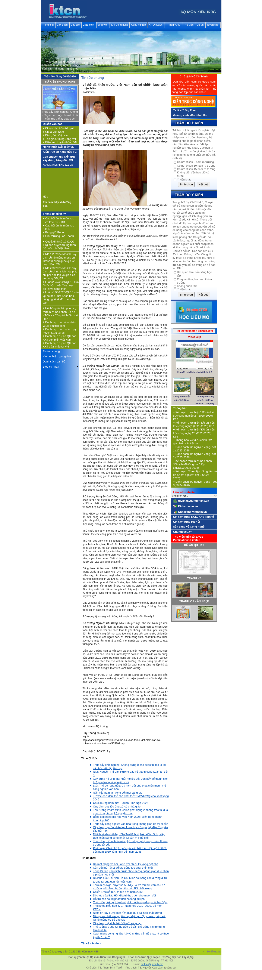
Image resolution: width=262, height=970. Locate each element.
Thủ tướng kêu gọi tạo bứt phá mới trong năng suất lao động (130, 902)
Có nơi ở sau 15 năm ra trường (196, 169)
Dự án (199, 24)
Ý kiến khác (184, 179)
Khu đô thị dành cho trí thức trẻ (194, 372)
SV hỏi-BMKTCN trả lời (58, 165)
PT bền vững (172, 24)
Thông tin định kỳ (54, 213)
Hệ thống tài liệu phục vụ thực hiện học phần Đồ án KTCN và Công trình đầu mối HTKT (61, 313)
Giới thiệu (62, 24)
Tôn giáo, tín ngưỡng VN (59, 138)
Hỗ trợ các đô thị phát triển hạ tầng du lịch (119, 899)
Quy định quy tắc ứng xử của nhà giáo (117, 806)
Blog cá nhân (51, 366)
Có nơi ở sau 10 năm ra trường (196, 165)
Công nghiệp (138, 24)
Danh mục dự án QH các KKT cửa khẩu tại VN (59, 345)
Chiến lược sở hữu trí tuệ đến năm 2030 (118, 891)
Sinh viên (103, 24)
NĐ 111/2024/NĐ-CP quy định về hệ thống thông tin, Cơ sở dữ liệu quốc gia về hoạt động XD (59, 259)
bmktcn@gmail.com (152, 964)
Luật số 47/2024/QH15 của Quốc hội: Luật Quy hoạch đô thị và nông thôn (61, 285)
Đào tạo (75, 24)
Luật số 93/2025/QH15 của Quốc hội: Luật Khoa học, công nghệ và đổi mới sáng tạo (61, 297)
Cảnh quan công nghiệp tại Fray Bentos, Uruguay (205, 400)
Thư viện (188, 24)
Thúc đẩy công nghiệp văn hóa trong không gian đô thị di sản (130, 823)
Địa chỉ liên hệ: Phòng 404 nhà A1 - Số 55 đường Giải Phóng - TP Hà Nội (131, 960)
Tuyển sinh (213, 24)
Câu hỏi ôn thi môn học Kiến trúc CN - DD (58, 220)
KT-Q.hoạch (155, 24)
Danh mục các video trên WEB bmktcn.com (59, 324)
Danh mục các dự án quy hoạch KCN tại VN (60, 331)
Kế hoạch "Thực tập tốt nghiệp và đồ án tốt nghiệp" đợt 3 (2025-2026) (195, 475)
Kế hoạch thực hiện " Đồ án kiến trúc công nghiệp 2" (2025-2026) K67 (194, 416)
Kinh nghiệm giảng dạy (57, 356)
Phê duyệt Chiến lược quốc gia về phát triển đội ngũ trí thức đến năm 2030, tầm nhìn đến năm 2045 (130, 850)
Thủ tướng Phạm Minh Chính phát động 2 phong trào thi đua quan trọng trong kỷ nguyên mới (130, 811)
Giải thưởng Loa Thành (58, 236)
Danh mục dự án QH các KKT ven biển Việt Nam (59, 337)
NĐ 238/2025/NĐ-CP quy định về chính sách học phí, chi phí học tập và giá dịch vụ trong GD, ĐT (60, 273)
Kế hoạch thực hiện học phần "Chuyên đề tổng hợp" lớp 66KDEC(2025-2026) (192, 464)
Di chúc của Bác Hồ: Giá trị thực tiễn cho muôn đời (124, 895)
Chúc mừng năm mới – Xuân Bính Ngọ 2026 (120, 802)
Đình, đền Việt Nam (56, 135)
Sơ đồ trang (213, 951)
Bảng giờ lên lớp (54, 232)
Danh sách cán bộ (54, 361)
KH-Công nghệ (119, 24)
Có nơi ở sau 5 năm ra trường (195, 162)
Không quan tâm (187, 286)
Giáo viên (88, 24)
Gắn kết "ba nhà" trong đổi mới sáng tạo (117, 792)
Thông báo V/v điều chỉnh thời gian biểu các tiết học (192, 441)
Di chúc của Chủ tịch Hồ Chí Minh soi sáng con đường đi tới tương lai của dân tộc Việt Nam (130, 879)
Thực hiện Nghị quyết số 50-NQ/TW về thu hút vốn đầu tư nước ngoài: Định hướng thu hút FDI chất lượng (129, 886)
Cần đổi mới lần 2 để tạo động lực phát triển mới (123, 867)
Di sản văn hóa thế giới (58, 128)
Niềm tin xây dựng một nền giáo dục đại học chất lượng (127, 912)
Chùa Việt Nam (53, 131)
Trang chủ (48, 24)
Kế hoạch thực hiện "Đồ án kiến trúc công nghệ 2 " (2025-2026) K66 (194, 433)
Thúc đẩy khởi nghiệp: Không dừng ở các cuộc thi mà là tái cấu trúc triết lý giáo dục (60, 115)
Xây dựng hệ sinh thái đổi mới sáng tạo (117, 923)
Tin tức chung (51, 351)
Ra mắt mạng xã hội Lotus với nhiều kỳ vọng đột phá (125, 864)
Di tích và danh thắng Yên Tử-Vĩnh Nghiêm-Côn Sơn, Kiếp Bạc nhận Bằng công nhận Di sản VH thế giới (129, 836)
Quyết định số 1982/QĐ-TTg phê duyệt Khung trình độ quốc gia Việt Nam (59, 245)
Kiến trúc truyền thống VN (60, 142)
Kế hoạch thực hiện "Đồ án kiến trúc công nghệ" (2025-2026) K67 (194, 424)
